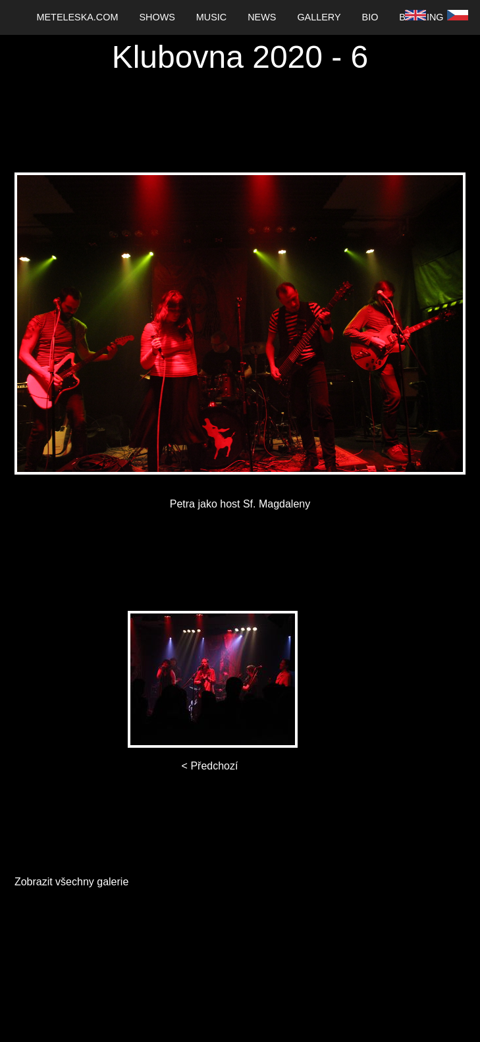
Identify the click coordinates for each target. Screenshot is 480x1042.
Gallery (318, 17)
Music (211, 17)
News (262, 17)
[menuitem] (77, 17)
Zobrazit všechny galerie (71, 881)
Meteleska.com (78, 17)
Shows (156, 17)
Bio (370, 17)
